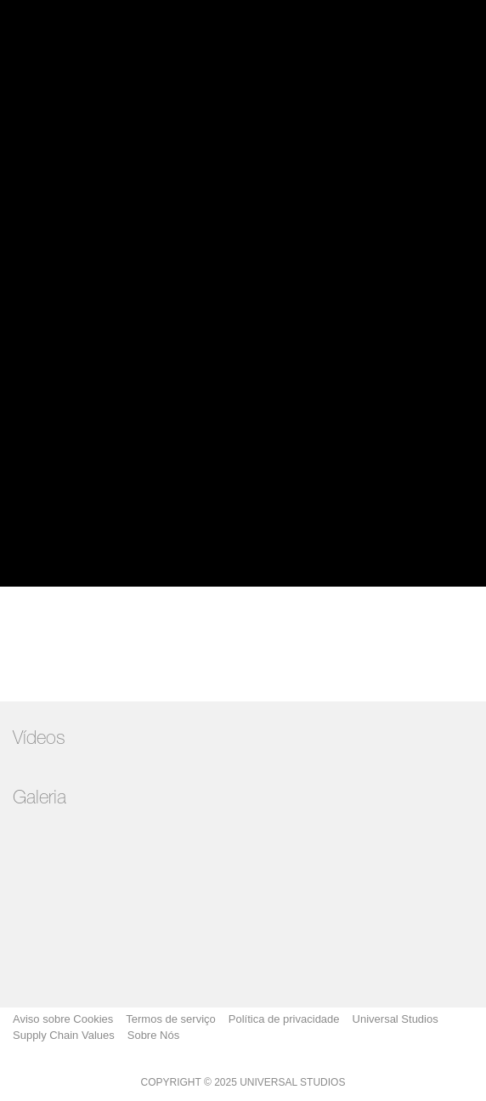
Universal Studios (395, 1019)
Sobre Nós (153, 1035)
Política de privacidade (284, 1019)
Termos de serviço (170, 1019)
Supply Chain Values (64, 1035)
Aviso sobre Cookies (63, 1019)
